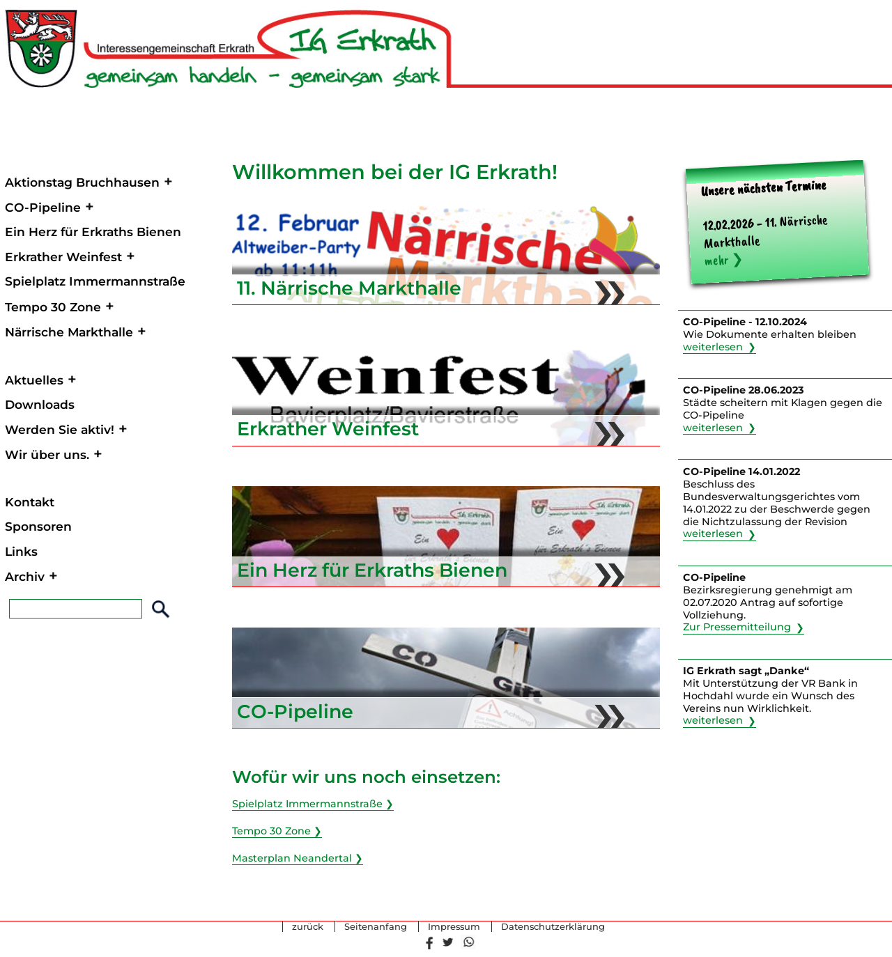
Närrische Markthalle (69, 332)
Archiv (25, 576)
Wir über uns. (47, 454)
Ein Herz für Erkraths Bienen (93, 231)
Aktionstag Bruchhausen (82, 182)
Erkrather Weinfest (63, 256)
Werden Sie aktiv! (59, 429)
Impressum (454, 927)
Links (21, 551)
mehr (716, 260)
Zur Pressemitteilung (737, 627)
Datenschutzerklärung (553, 927)
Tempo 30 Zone (53, 306)
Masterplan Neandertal (292, 858)
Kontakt (29, 502)
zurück (307, 927)
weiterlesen (713, 347)
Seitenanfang (375, 927)
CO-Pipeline (43, 207)
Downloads (40, 404)
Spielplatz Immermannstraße (95, 281)
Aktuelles (34, 380)
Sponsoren (38, 526)
